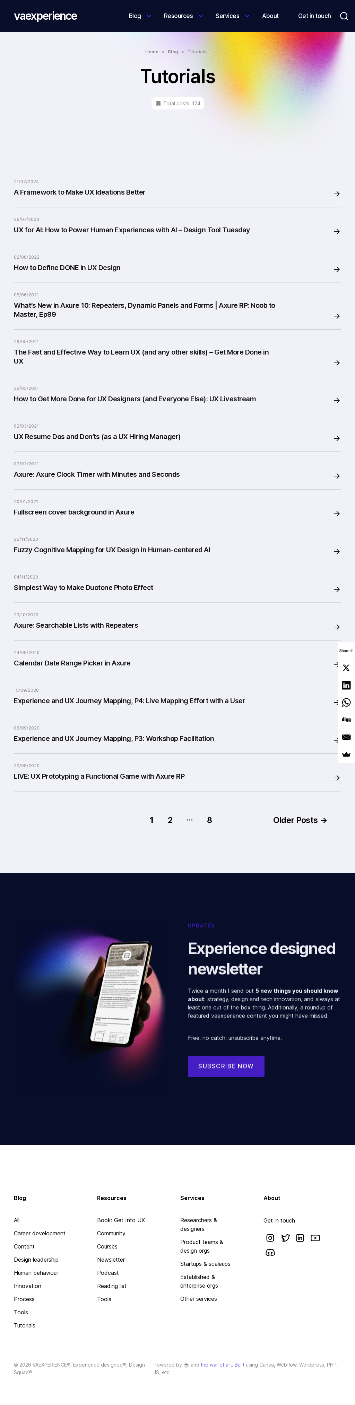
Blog (135, 15)
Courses (107, 1246)
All (16, 1220)
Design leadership (36, 1259)
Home (151, 51)
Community (111, 1233)
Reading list (112, 1285)
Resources (178, 15)
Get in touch (314, 15)
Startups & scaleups (205, 1263)
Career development (40, 1233)
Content (24, 1246)
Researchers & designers (198, 1224)
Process (24, 1299)
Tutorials (24, 1325)
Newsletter (111, 1259)
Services (227, 15)
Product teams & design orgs (201, 1246)
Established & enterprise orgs (199, 1281)
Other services (198, 1298)
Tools (21, 1312)
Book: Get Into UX (121, 1220)
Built (239, 1365)
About (270, 15)
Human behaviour (36, 1272)
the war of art (216, 1365)
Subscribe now (226, 1074)
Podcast (108, 1272)
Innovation (27, 1285)
